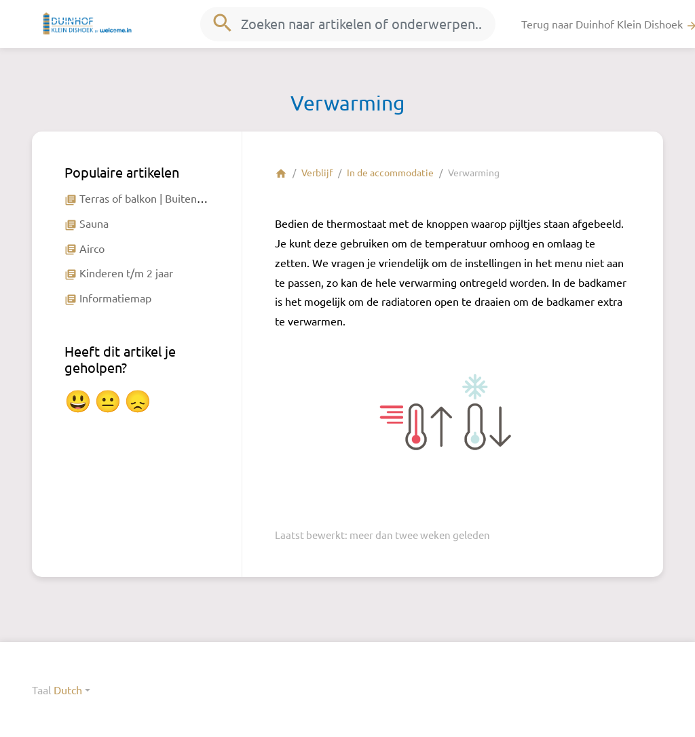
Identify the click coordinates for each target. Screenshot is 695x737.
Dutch (68, 689)
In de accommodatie (390, 172)
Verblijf (317, 172)
